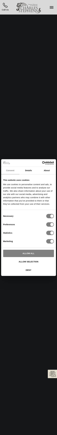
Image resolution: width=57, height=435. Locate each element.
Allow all (29, 253)
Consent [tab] (10, 170)
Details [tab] (28, 170)
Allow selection (28, 261)
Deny (28, 270)
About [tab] (47, 170)
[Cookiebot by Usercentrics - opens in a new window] (42, 163)
